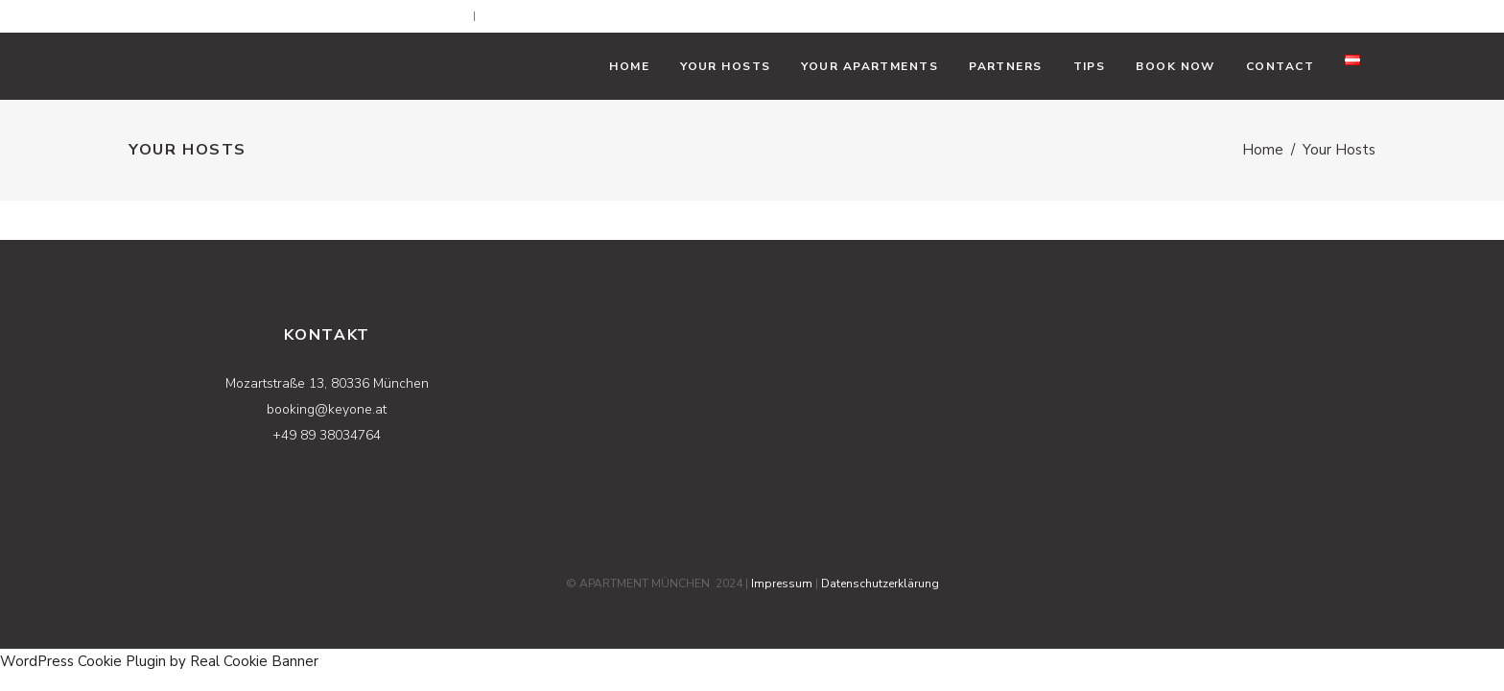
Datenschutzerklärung (880, 583)
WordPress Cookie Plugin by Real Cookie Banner (159, 661)
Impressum (781, 583)
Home (1262, 149)
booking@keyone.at (417, 17)
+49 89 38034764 (558, 17)
